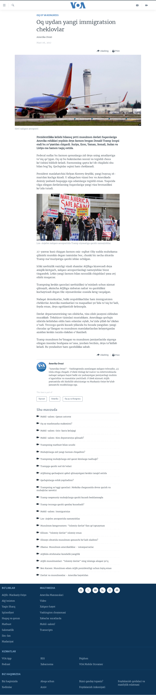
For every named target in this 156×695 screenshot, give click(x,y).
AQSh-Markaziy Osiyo (14, 595)
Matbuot (6, 624)
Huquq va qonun (11, 618)
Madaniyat (8, 641)
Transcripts (46, 630)
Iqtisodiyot (8, 612)
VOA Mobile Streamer (91, 664)
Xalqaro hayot (47, 606)
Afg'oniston (8, 601)
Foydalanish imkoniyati (92, 687)
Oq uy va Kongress (48, 15)
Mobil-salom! (47, 624)
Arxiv (43, 687)
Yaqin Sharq (8, 606)
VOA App (6, 658)
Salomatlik (8, 630)
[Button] (102, 51)
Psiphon (83, 658)
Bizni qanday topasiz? (91, 681)
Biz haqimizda (10, 681)
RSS (43, 658)
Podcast (6, 664)
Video (43, 601)
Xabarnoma (47, 664)
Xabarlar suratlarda (50, 618)
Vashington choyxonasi (53, 612)
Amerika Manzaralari (51, 595)
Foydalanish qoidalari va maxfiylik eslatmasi (131, 683)
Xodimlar (7, 687)
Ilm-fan (6, 635)
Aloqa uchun (47, 681)
